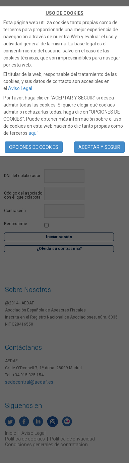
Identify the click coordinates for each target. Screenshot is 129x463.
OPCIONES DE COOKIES (33, 147)
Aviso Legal (20, 88)
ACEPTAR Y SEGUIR (99, 147)
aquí (33, 133)
